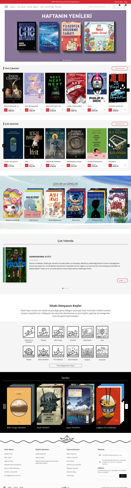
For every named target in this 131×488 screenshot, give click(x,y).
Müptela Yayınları (72, 468)
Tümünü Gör (119, 68)
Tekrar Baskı (29, 7)
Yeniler (18, 7)
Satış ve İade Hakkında (11, 468)
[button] (62, 288)
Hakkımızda (8, 454)
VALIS (89, 106)
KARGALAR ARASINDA (53, 162)
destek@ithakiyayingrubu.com (112, 455)
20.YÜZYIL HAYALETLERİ (116, 106)
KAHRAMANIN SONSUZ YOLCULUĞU (74, 162)
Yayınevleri (12, 7)
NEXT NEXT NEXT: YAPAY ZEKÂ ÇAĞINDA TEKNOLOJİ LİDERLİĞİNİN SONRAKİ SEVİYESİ (53, 106)
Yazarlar (42, 7)
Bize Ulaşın (8, 457)
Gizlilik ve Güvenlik (10, 472)
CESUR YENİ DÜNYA (11, 162)
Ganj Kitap (70, 475)
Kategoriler (35, 7)
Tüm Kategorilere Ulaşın (65, 365)
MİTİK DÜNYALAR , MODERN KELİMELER (11, 106)
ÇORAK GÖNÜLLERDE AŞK (74, 106)
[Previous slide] (3, 90)
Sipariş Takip (119, 2)
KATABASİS (112, 162)
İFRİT (26, 162)
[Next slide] (128, 90)
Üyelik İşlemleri (41, 454)
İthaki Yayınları (72, 454)
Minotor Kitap (71, 472)
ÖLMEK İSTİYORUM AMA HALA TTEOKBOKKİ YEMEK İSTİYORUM (95, 162)
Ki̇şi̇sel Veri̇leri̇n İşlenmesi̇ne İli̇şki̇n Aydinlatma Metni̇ (47, 462)
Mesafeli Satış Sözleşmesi (12, 465)
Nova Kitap (70, 461)
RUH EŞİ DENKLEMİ (31, 106)
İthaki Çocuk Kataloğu (49, 7)
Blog (125, 2)
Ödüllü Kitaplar (58, 7)
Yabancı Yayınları (72, 457)
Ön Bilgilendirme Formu (12, 475)
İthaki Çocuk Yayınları (74, 465)
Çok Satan (23, 7)
